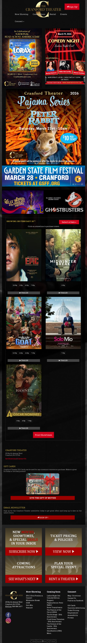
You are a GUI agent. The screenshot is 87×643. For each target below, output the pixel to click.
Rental (53, 14)
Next (82, 202)
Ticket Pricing (73, 610)
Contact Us (22, 459)
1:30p (18, 421)
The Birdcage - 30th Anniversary (54, 616)
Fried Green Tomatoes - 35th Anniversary (55, 620)
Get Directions (11, 459)
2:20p (21, 353)
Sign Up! (72, 6)
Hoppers (50, 600)
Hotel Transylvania (54, 607)
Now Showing (21, 14)
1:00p (63, 285)
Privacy (71, 618)
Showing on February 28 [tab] (21, 221)
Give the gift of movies (42, 498)
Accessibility (73, 615)
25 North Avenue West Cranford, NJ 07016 (13, 603)
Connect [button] (19, 21)
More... (49, 633)
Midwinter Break (33, 600)
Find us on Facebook (75, 600)
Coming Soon (39, 14)
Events (63, 14)
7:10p (63, 353)
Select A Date (69, 222)
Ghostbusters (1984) (54, 631)
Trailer (24, 293)
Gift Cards (71, 605)
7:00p (33, 285)
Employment (73, 613)
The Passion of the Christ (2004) (54, 611)
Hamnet (29, 608)
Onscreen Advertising (76, 608)
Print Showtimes (43, 435)
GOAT (28, 603)
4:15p (23, 421)
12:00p (15, 285)
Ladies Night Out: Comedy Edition (53, 597)
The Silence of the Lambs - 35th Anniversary (54, 626)
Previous (5, 202)
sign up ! (42, 517)
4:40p (27, 353)
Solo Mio (29, 605)
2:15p (21, 285)
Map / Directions (74, 596)
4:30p (27, 285)
